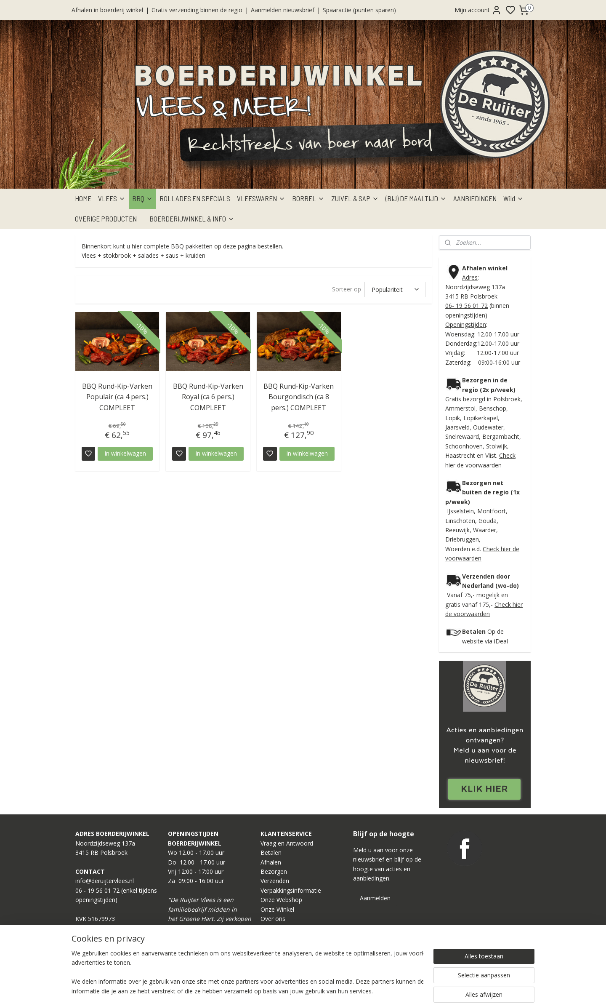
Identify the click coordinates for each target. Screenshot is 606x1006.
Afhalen (270, 862)
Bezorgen (273, 871)
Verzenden (274, 881)
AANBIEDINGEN (475, 198)
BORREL (308, 198)
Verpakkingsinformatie (290, 890)
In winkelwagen (125, 453)
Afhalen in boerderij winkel (107, 10)
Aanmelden (375, 898)
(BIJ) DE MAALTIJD (416, 198)
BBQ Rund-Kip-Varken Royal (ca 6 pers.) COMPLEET (208, 397)
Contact (271, 928)
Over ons (272, 919)
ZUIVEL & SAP (355, 198)
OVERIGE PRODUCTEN (106, 218)
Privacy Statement (285, 938)
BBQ (142, 198)
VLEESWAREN (261, 198)
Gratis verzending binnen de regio (197, 10)
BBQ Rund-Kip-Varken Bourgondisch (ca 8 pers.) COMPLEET (298, 397)
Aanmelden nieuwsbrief (282, 10)
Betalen (271, 853)
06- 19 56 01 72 (466, 306)
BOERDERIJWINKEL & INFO (191, 218)
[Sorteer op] (395, 289)
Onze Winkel (277, 909)
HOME (83, 198)
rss (349, 990)
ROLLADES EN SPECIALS (194, 198)
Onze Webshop (281, 900)
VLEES (111, 198)
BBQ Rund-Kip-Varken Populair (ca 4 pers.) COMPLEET (117, 397)
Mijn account (478, 10)
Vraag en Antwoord (286, 843)
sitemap (331, 990)
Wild (513, 198)
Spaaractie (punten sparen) (359, 10)
